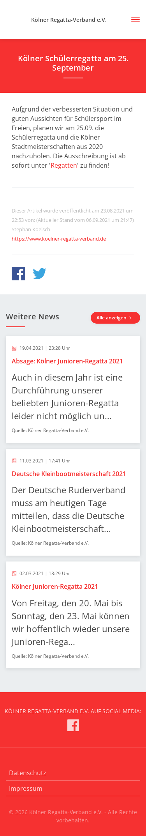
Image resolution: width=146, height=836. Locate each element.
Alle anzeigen (115, 317)
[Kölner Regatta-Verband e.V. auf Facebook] (73, 727)
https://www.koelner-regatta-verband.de (59, 238)
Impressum (25, 788)
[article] (73, 389)
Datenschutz (27, 773)
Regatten (64, 165)
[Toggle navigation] (132, 19)
